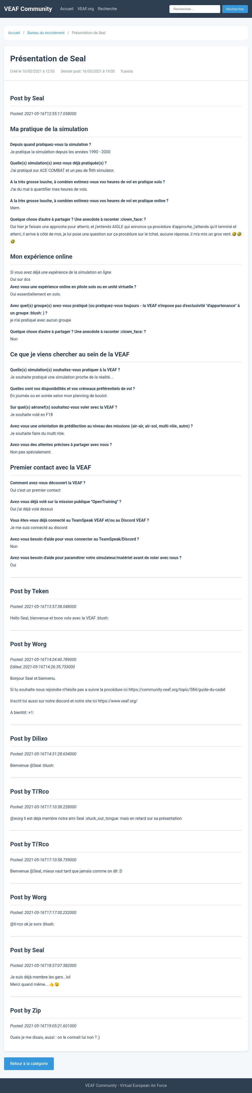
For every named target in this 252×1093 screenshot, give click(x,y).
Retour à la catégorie (29, 1063)
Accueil (66, 8)
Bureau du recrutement (46, 33)
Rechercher (235, 9)
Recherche (107, 8)
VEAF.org (85, 8)
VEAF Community (28, 8)
